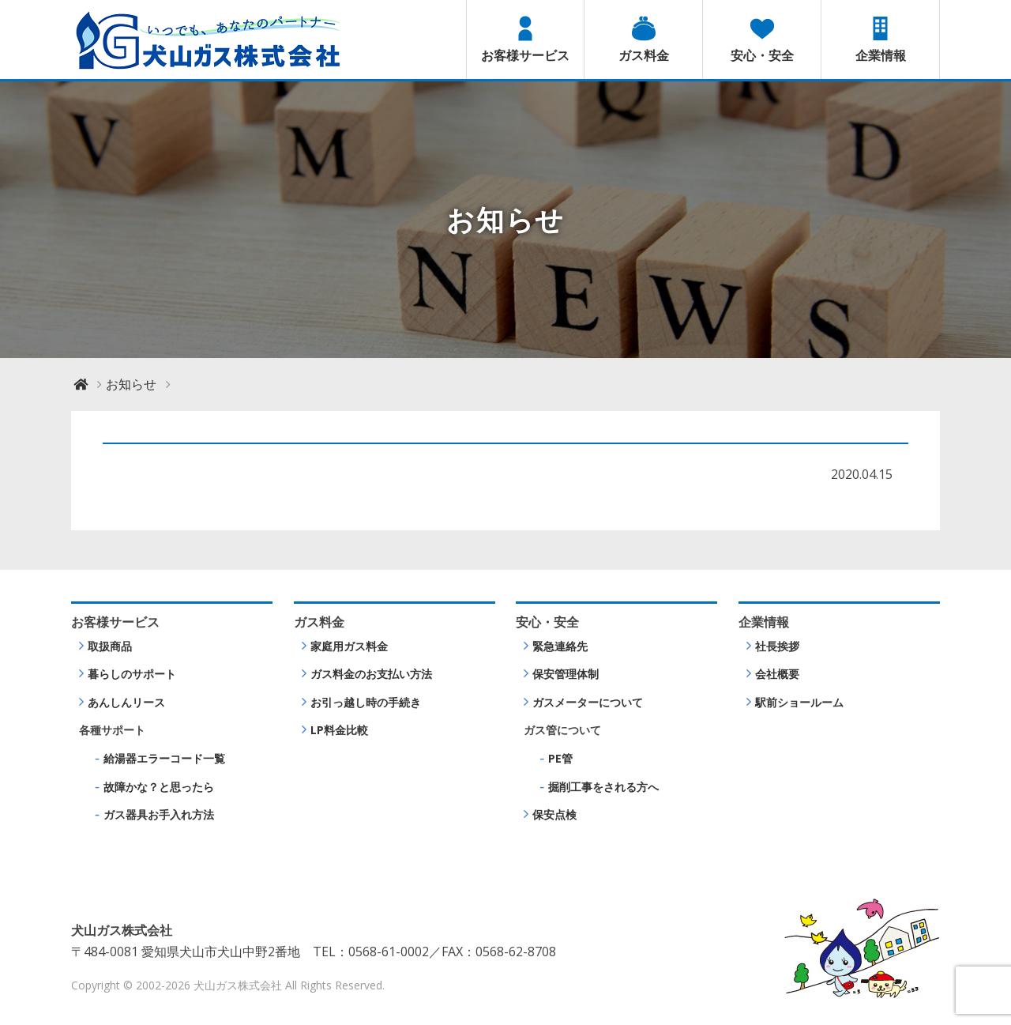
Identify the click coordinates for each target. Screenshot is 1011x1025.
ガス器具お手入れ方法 (158, 814)
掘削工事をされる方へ (603, 786)
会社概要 (777, 673)
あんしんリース (126, 702)
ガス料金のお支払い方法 (371, 673)
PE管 (560, 758)
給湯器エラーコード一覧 (164, 758)
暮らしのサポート (132, 673)
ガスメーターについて (587, 702)
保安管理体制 (565, 673)
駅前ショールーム (799, 702)
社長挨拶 (777, 646)
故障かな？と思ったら (158, 786)
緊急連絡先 (560, 646)
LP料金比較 (339, 729)
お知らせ (131, 384)
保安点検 (554, 814)
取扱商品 (110, 646)
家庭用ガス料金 (349, 646)
